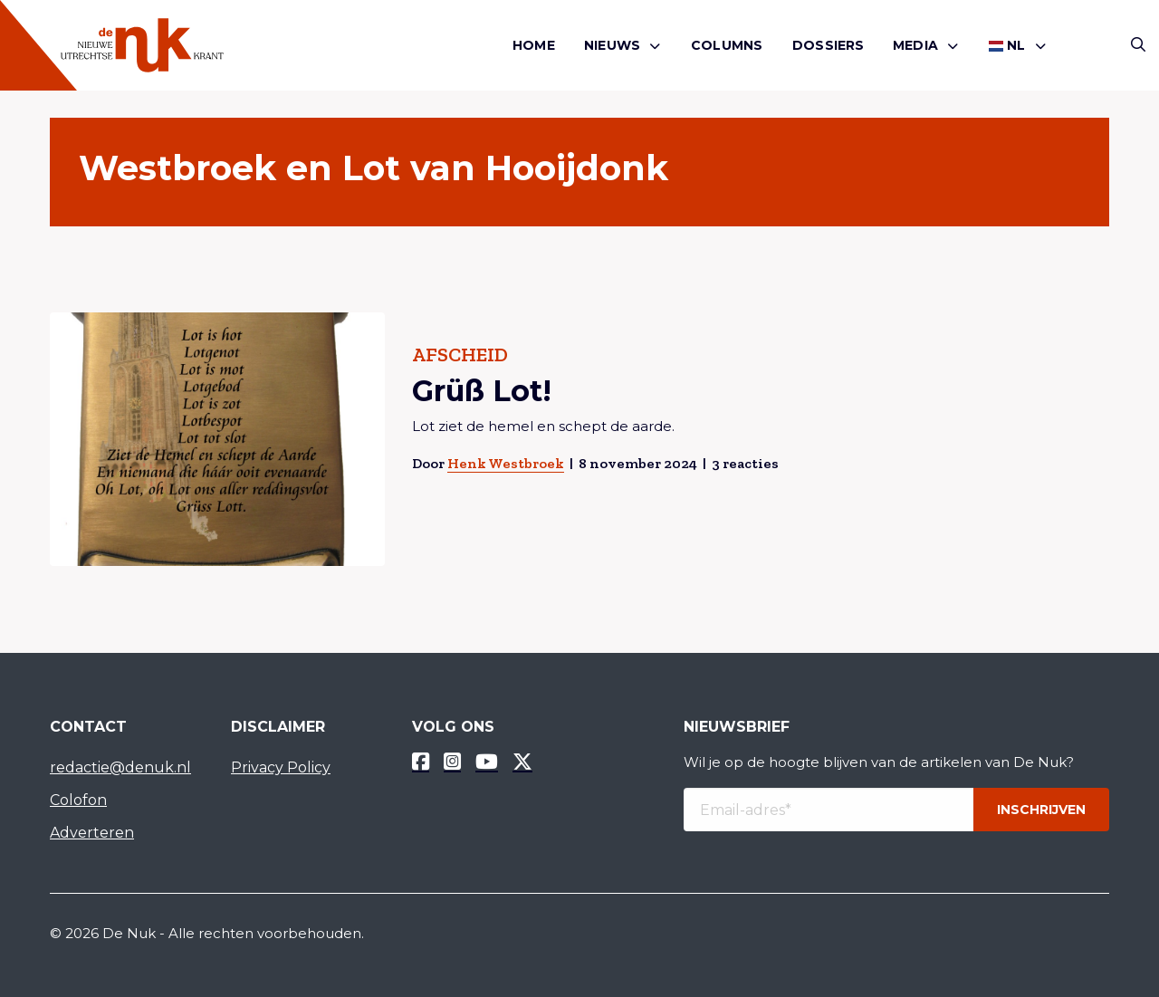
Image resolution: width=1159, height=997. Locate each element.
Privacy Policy (280, 767)
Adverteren (92, 832)
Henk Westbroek (505, 463)
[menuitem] (533, 46)
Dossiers (828, 45)
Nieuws (612, 45)
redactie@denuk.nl (120, 767)
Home (533, 45)
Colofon (78, 800)
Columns (726, 45)
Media (915, 45)
